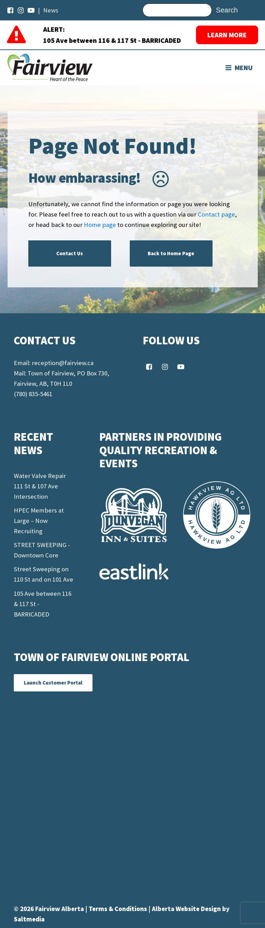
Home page (100, 225)
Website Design (199, 909)
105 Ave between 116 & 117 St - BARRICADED (112, 40)
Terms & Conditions (118, 909)
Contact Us (69, 253)
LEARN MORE (227, 34)
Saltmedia (29, 919)
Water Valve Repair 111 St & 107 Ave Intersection (40, 486)
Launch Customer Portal (53, 682)
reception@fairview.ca (63, 363)
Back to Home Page (171, 253)
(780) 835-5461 (33, 394)
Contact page (216, 214)
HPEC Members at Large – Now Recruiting (39, 520)
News (50, 10)
